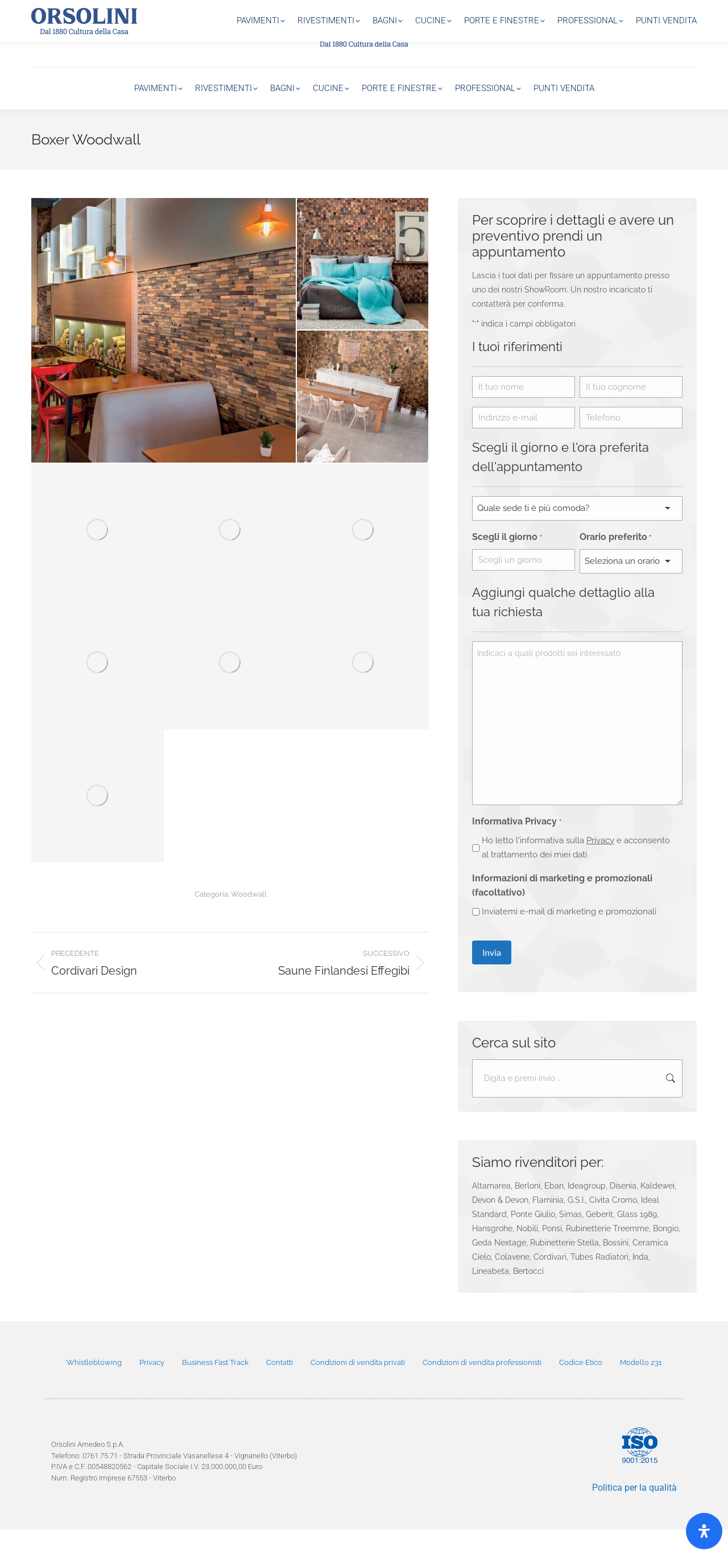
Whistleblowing (94, 1388)
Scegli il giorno (506, 563)
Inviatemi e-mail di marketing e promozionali (569, 937)
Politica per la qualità (634, 1513)
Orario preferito (615, 563)
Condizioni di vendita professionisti (482, 1388)
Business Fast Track (215, 1388)
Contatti (279, 1388)
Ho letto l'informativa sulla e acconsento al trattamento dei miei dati (576, 873)
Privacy (600, 866)
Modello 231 (641, 1388)
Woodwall (249, 917)
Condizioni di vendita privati (358, 1388)
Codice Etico (580, 1388)
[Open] (704, 1531)
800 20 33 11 (673, 11)
